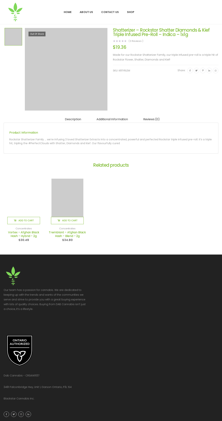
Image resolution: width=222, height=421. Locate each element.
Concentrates (24, 228)
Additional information (112, 119)
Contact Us (110, 12)
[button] (23, 220)
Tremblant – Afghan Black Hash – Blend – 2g (67, 234)
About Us (86, 12)
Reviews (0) (151, 119)
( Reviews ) (135, 41)
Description (73, 119)
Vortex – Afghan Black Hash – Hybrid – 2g (23, 234)
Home (68, 12)
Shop (130, 12)
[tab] (73, 119)
